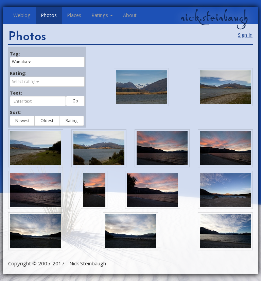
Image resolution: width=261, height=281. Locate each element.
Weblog (22, 15)
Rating (71, 120)
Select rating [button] (25, 81)
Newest (22, 120)
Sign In (245, 35)
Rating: (18, 73)
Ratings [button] (102, 15)
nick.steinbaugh (214, 17)
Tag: (15, 54)
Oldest (46, 120)
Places (74, 15)
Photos (49, 15)
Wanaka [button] (21, 62)
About (130, 15)
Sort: (15, 112)
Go (75, 101)
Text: (16, 93)
